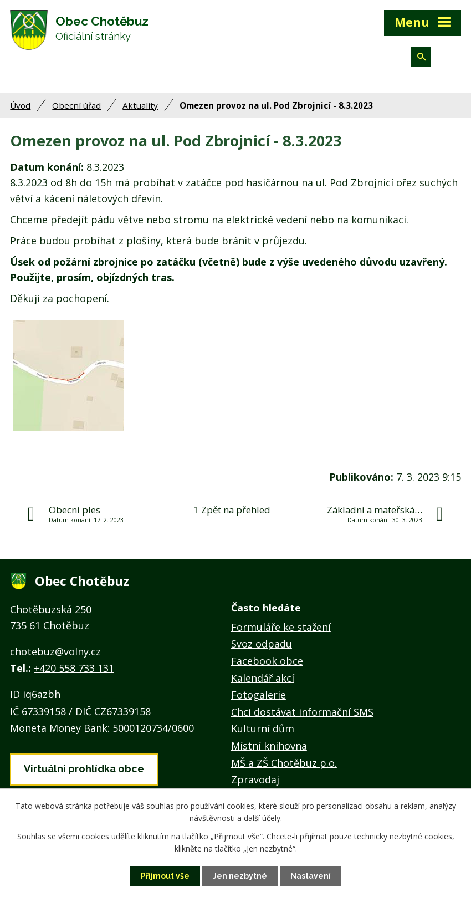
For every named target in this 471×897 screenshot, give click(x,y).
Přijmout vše (165, 875)
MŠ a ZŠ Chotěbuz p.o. (284, 762)
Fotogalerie (258, 694)
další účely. (263, 818)
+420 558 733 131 (74, 668)
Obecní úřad (76, 105)
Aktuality (140, 105)
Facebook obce (267, 660)
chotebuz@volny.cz (55, 651)
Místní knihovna (269, 745)
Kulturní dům (262, 728)
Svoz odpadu (261, 643)
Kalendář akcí (262, 678)
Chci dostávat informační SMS (302, 711)
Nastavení (310, 875)
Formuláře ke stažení (281, 627)
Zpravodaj (255, 779)
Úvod (20, 105)
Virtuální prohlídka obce (84, 768)
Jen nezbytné (240, 875)
